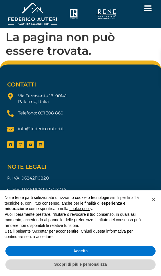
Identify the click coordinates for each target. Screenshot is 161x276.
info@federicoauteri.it (41, 128)
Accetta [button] (80, 251)
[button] (153, 199)
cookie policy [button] (80, 208)
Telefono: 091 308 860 (40, 113)
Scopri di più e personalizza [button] (80, 264)
